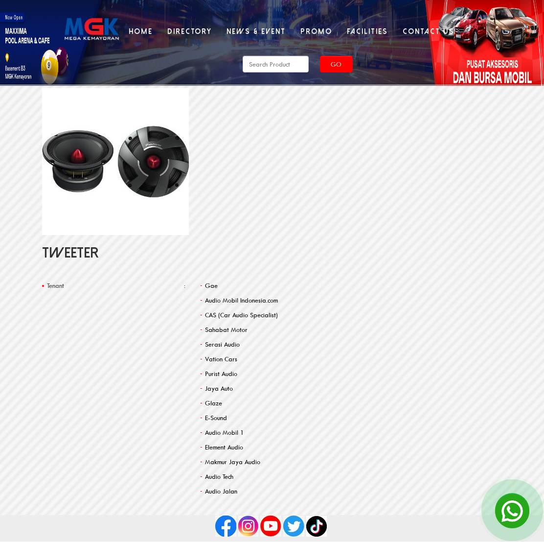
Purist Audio (221, 373)
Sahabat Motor (226, 329)
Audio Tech (219, 476)
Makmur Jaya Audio (232, 462)
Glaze (213, 403)
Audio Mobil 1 (224, 432)
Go (336, 64)
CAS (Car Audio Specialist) (241, 315)
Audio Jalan (221, 491)
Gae (211, 285)
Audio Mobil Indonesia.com (241, 300)
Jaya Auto (219, 388)
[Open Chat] (512, 510)
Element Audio (224, 447)
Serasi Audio (222, 344)
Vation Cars (221, 359)
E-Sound (216, 418)
